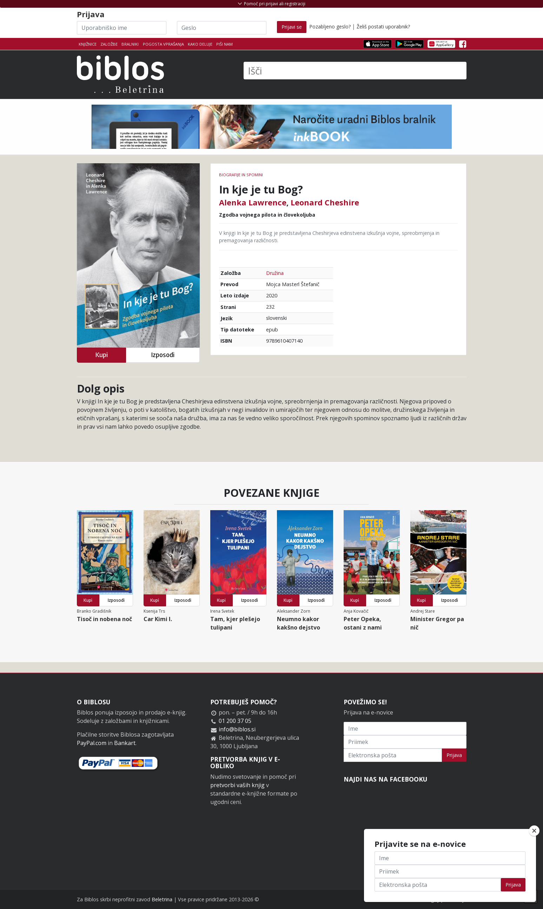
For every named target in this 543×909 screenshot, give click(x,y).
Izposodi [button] (162, 354)
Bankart (124, 743)
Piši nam (224, 44)
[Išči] (355, 70)
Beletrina (162, 899)
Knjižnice (88, 44)
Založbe (109, 44)
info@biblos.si (237, 729)
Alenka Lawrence (252, 202)
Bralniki (130, 44)
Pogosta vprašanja (163, 44)
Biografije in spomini (241, 174)
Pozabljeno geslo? (330, 26)
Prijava (454, 755)
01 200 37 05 (235, 721)
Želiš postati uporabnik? (383, 26)
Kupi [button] (101, 354)
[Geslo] (221, 27)
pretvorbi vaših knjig (237, 785)
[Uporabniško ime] (121, 27)
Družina (275, 273)
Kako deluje (200, 44)
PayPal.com (91, 743)
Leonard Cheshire (325, 202)
